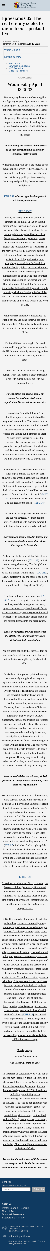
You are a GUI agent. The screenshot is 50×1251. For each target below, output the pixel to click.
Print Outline (14, 63)
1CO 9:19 (41, 572)
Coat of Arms (9, 1211)
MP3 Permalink (16, 68)
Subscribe (38, 1189)
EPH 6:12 (9, 196)
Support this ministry (13, 1217)
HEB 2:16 (39, 502)
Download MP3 (12, 56)
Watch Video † (12, 49)
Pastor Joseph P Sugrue (15, 1208)
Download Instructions (19, 66)
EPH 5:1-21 (25, 876)
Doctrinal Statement (13, 1214)
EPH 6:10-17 (25, 211)
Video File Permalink (18, 71)
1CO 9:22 (33, 560)
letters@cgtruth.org (19, 1236)
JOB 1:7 (9, 845)
